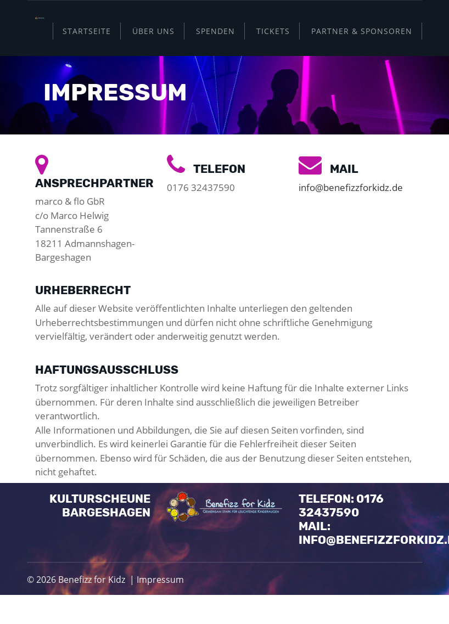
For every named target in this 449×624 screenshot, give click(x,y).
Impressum (160, 580)
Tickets (273, 31)
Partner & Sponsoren (361, 31)
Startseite (87, 31)
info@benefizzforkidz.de (351, 187)
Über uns (153, 31)
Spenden (215, 31)
